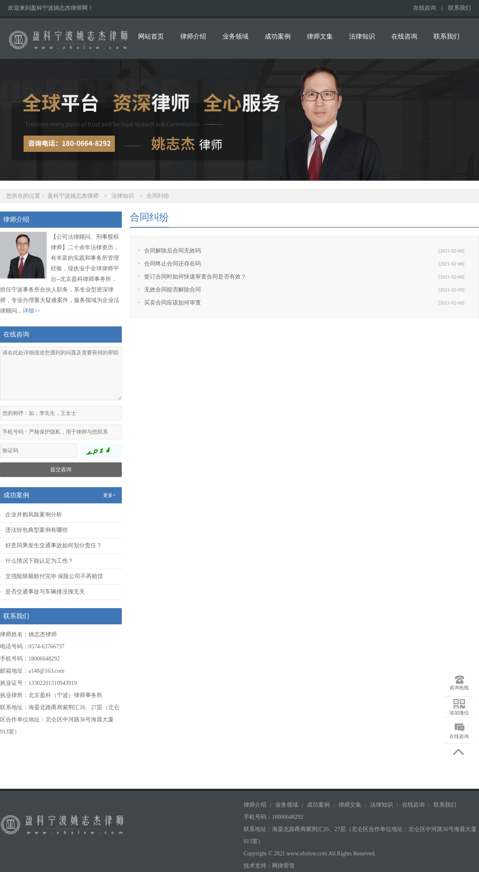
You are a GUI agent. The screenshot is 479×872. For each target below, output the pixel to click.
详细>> (32, 311)
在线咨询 (424, 8)
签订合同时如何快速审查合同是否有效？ (195, 277)
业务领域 (235, 36)
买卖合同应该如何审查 (172, 303)
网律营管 (283, 866)
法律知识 (362, 36)
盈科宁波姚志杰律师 (73, 196)
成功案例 (278, 36)
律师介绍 (193, 36)
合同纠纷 (158, 196)
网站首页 (151, 36)
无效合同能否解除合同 (172, 290)
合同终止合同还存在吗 (172, 264)
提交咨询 (60, 469)
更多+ (109, 495)
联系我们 (459, 8)
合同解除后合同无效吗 (172, 251)
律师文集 (320, 36)
